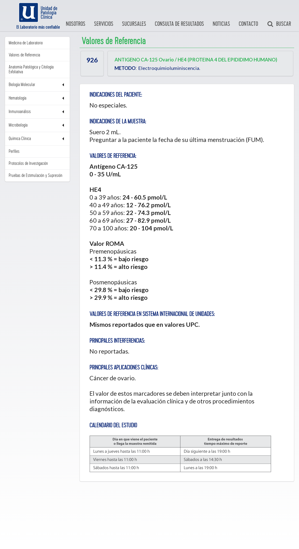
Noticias (221, 24)
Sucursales (134, 24)
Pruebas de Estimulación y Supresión (35, 175)
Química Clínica (37, 138)
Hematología (37, 98)
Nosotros (75, 24)
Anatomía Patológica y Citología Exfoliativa (31, 69)
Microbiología (37, 125)
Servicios (103, 24)
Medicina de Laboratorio (26, 42)
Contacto (248, 24)
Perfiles (14, 151)
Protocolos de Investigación (28, 163)
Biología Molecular (37, 84)
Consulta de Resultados (179, 24)
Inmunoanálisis (37, 111)
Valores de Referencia (24, 55)
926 (92, 60)
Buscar (279, 24)
